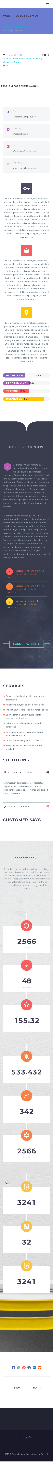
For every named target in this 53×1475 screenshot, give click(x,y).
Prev (15, 1401)
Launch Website (26, 644)
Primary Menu (47, 4)
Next (38, 1401)
